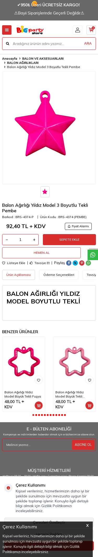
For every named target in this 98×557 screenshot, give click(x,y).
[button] (33, 415)
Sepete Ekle (69, 239)
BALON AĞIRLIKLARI (22, 63)
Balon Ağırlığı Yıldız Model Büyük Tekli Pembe (69, 394)
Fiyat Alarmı (78, 226)
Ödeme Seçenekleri (58, 275)
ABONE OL (83, 444)
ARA (88, 43)
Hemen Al (41, 253)
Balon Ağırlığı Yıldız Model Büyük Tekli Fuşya (22, 394)
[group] (49, 127)
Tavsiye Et (40, 263)
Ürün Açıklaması (18, 275)
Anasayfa (9, 58)
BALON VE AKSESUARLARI (43, 58)
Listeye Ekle (13, 263)
